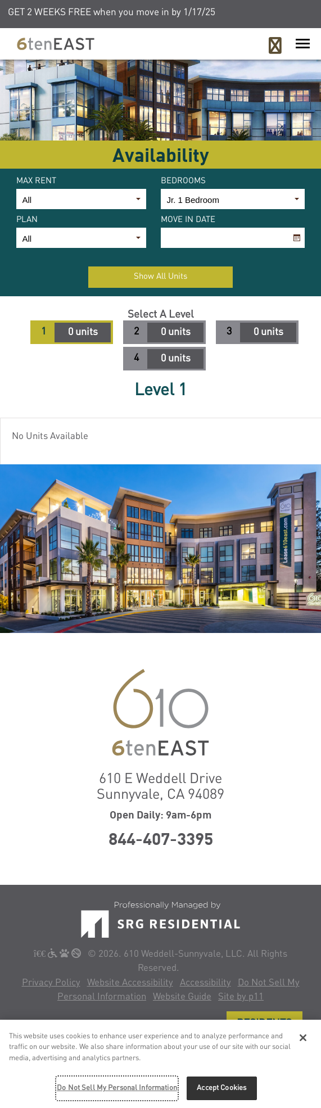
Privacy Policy (51, 983)
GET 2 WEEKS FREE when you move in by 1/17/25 (111, 12)
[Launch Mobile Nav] (302, 44)
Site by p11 (241, 997)
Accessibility (205, 983)
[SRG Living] (160, 919)
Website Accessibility (130, 983)
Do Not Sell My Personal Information (117, 1091)
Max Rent (36, 181)
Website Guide (182, 997)
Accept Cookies (221, 1091)
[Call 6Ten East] (275, 46)
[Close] (303, 1040)
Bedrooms (183, 181)
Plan (27, 220)
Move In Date (188, 220)
